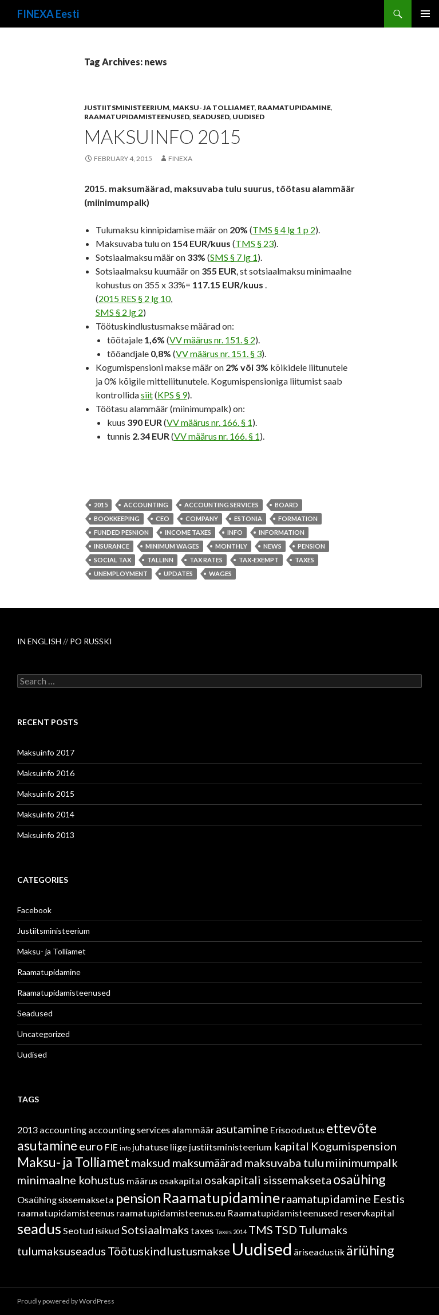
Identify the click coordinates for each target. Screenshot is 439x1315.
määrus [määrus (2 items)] (141, 1180)
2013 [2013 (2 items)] (27, 1129)
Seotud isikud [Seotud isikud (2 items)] (91, 1230)
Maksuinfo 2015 (162, 136)
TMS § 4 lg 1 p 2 (283, 229)
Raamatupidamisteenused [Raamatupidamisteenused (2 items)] (282, 1212)
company (201, 518)
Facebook (34, 910)
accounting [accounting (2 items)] (62, 1129)
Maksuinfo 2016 (45, 773)
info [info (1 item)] (125, 1148)
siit (147, 394)
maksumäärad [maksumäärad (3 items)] (207, 1162)
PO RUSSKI (91, 641)
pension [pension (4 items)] (138, 1198)
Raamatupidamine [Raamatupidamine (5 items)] (221, 1197)
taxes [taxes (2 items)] (202, 1230)
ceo (162, 518)
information (281, 532)
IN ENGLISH (40, 641)
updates (178, 573)
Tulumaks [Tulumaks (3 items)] (323, 1229)
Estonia (248, 518)
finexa (180, 158)
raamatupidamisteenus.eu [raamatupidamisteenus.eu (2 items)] (171, 1212)
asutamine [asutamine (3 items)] (242, 1129)
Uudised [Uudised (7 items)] (262, 1249)
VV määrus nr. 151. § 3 (219, 353)
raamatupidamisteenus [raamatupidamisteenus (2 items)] (65, 1212)
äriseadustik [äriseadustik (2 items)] (319, 1251)
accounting (146, 504)
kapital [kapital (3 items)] (291, 1146)
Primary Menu (425, 14)
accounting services (221, 504)
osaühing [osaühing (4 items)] (359, 1179)
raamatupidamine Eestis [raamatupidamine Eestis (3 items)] (343, 1199)
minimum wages (172, 546)
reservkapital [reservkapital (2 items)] (367, 1212)
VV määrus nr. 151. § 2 (212, 339)
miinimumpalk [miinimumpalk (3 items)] (362, 1162)
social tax (112, 559)
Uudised (248, 116)
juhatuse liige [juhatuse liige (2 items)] (159, 1146)
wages (220, 573)
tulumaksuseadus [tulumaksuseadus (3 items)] (61, 1251)
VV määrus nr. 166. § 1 (209, 422)
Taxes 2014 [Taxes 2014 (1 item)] (231, 1231)
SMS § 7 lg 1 (234, 257)
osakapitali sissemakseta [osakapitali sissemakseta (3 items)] (267, 1180)
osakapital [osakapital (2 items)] (181, 1180)
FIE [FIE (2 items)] (111, 1146)
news (272, 546)
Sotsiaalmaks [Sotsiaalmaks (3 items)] (155, 1229)
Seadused (211, 116)
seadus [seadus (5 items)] (39, 1228)
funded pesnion (121, 532)
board (286, 504)
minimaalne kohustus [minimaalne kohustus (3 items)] (71, 1180)
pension (311, 546)
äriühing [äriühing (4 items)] (370, 1250)
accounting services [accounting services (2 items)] (129, 1129)
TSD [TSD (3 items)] (286, 1229)
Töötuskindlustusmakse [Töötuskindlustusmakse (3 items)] (169, 1251)
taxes (304, 559)
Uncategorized (43, 1034)
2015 (101, 504)
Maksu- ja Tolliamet (213, 107)
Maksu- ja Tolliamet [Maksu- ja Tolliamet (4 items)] (73, 1162)
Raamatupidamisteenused (136, 116)
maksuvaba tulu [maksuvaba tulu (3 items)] (284, 1162)
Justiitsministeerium (126, 107)
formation (298, 518)
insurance (111, 546)
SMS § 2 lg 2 (119, 312)
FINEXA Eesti (48, 13)
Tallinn (160, 559)
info (235, 532)
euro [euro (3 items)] (91, 1146)
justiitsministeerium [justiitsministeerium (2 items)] (230, 1146)
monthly (231, 546)
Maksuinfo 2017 (45, 752)
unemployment (121, 573)
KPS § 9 (172, 394)
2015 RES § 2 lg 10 (134, 298)
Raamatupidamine (294, 107)
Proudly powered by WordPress (65, 1301)
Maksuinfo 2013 (45, 835)
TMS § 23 (254, 243)
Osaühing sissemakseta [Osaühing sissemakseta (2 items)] (65, 1199)
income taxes (188, 532)
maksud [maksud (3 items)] (151, 1162)
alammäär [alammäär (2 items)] (193, 1129)
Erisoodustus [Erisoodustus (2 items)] (297, 1129)
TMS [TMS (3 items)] (260, 1229)
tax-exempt (259, 559)
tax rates (206, 559)
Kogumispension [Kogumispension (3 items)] (354, 1146)
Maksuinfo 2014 (45, 814)
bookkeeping (117, 518)
